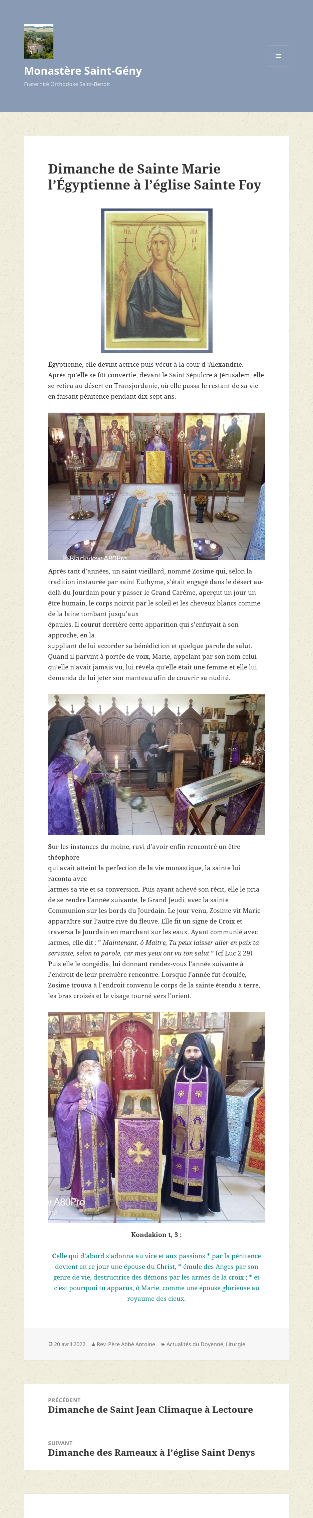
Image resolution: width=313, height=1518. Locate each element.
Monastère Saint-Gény (83, 70)
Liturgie (235, 1344)
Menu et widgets (278, 66)
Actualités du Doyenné (195, 1344)
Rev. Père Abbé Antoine (126, 1344)
